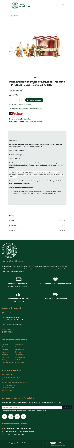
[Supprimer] (11, 100)
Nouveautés (19, 344)
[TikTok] (23, 416)
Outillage (5, 360)
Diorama (5, 347)
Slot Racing (5, 357)
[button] (12, 47)
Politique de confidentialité (11, 377)
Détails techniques (16, 90)
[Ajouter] (21, 100)
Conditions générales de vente (12, 380)
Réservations (19, 349)
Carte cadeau (19, 355)
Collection (18, 360)
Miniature (5, 355)
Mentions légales (7, 375)
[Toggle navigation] (62, 5)
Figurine (4, 352)
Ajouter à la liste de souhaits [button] (20, 105)
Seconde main (20, 357)
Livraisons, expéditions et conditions (14, 382)
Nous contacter (7, 390)
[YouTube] (17, 416)
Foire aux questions (8, 385)
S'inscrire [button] (67, 407)
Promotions (19, 347)
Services (18, 352)
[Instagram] (11, 416)
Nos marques (19, 362)
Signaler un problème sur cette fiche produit (25, 108)
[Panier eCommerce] (57, 5)
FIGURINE (13, 16)
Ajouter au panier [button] (34, 100)
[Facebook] (4, 416)
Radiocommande (7, 362)
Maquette (5, 349)
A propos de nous (8, 388)
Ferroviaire (5, 344)
